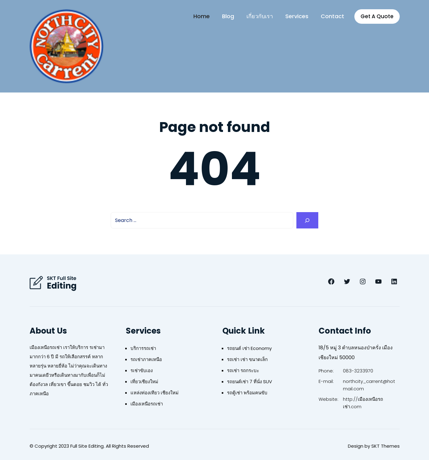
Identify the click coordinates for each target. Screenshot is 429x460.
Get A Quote (377, 16)
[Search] (307, 220)
